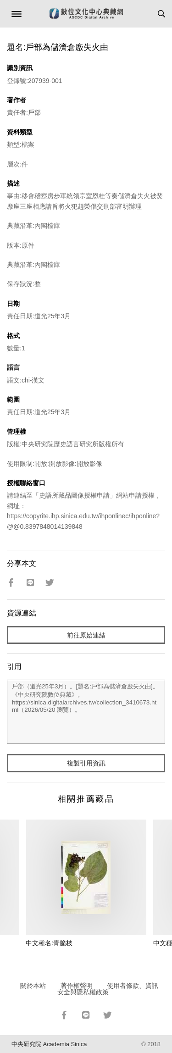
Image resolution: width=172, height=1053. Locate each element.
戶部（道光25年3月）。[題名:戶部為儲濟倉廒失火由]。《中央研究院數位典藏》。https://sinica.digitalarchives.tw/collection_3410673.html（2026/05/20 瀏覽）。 (86, 712)
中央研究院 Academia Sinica (49, 1044)
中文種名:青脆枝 (49, 943)
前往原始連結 (86, 635)
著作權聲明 (77, 985)
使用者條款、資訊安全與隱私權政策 (108, 989)
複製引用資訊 (86, 763)
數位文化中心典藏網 (86, 13)
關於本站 (33, 985)
